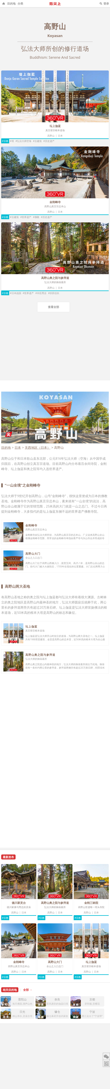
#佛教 (36, 217)
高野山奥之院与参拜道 (55, 278)
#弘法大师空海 (24, 141)
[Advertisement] (55, 350)
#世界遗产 (26, 217)
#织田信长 (53, 293)
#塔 (12, 141)
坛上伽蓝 (55, 126)
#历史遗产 (49, 141)
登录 (106, 3)
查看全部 (53, 307)
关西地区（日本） (37, 447)
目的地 (11, 3)
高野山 (51, 135)
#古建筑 (37, 141)
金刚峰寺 (55, 202)
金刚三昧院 (91, 903)
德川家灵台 (19, 903)
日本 (60, 135)
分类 (20, 3)
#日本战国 (15, 293)
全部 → (27, 990)
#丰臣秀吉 (41, 293)
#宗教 (5, 141)
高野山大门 (32, 553)
